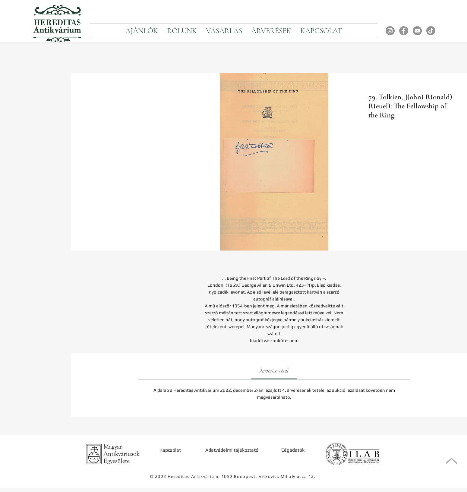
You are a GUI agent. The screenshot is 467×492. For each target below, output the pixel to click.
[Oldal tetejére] (451, 461)
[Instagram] (390, 30)
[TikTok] (430, 30)
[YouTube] (417, 30)
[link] (274, 370)
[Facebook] (403, 30)
